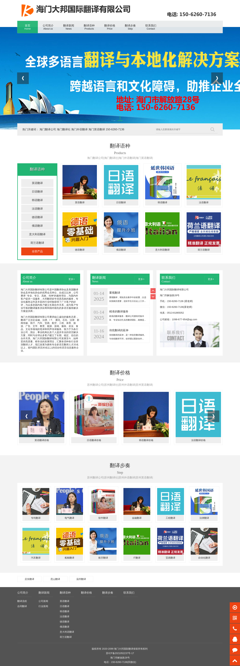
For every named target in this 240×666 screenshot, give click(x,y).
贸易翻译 (170, 557)
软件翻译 (103, 518)
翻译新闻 (44, 592)
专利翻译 (36, 518)
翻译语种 (65, 592)
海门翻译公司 (48, 129)
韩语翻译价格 (146, 440)
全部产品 (37, 251)
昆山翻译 (55, 579)
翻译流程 (22, 601)
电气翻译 (69, 518)
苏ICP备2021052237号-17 (120, 653)
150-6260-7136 (115, 129)
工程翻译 (170, 518)
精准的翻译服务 (118, 311)
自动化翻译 (204, 557)
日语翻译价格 (94, 440)
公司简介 (22, 592)
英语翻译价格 (42, 440)
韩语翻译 (37, 200)
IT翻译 (136, 557)
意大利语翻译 (37, 234)
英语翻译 (37, 183)
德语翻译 (37, 217)
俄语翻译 (37, 225)
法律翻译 (204, 518)
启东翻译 (29, 579)
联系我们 (128, 592)
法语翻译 (37, 208)
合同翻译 (22, 606)
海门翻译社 (64, 129)
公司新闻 (43, 601)
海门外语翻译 (79, 129)
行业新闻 (43, 606)
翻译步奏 (107, 592)
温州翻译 (81, 579)
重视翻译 (114, 292)
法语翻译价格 (198, 440)
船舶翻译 (69, 557)
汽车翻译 (36, 557)
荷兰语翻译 (37, 242)
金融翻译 (137, 518)
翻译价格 (86, 592)
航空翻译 (103, 557)
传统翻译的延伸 (118, 330)
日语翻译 (37, 191)
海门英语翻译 (97, 129)
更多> (71, 279)
